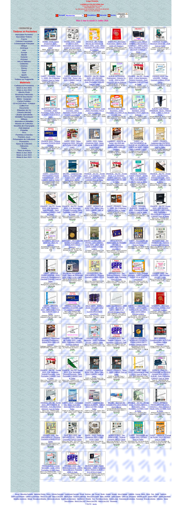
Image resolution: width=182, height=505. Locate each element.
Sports (24, 75)
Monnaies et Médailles (24, 121)
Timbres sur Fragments (24, 79)
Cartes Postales (24, 101)
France (24, 39)
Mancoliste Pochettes (24, 35)
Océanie (24, 57)
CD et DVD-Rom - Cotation (24, 103)
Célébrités (24, 64)
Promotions (24, 141)
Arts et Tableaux (24, 61)
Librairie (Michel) (24, 112)
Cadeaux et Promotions (24, 86)
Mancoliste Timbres (24, 37)
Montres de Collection (24, 124)
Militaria (24, 119)
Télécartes (24, 146)
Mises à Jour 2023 (24, 153)
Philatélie (24, 130)
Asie (24, 50)
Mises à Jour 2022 (24, 155)
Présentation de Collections (24, 139)
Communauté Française (24, 44)
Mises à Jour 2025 (24, 88)
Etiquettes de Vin (24, 110)
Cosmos (24, 66)
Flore (24, 73)
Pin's (24, 133)
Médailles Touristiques (24, 117)
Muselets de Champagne (24, 126)
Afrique (24, 46)
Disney (24, 68)
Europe (24, 52)
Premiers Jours (24, 137)
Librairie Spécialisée (24, 115)
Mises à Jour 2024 (24, 90)
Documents (24, 108)
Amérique (24, 48)
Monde (24, 55)
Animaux (24, 59)
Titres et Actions (24, 150)
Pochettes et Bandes (24, 135)
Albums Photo (24, 92)
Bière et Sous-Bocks (24, 97)
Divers (24, 70)
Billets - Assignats (24, 99)
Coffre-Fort (24, 106)
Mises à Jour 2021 (24, 157)
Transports (24, 77)
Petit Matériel (24, 128)
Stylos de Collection (24, 144)
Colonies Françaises (24, 41)
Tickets (24, 148)
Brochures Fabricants (24, 94)
